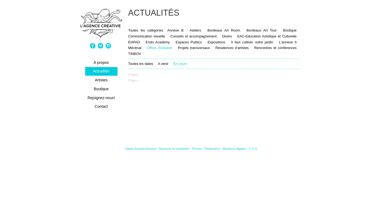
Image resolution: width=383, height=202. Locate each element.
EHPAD (134, 42)
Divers (227, 36)
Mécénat (135, 48)
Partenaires (212, 148)
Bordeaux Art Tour (262, 30)
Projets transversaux (194, 48)
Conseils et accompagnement (193, 36)
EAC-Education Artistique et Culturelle (266, 36)
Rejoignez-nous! (101, 98)
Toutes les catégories (145, 30)
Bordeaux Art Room (224, 30)
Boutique (101, 89)
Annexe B (175, 30)
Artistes (101, 80)
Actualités (101, 71)
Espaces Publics (189, 42)
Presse (197, 148)
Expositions (216, 42)
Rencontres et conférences (275, 48)
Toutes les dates (140, 64)
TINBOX (134, 54)
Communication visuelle (146, 36)
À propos (101, 62)
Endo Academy (158, 42)
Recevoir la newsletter (174, 148)
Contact (101, 106)
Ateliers (195, 30)
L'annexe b (287, 42)
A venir (163, 64)
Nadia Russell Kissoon (140, 148)
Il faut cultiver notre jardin (252, 42)
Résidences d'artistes (232, 48)
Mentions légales (234, 148)
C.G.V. (253, 148)
